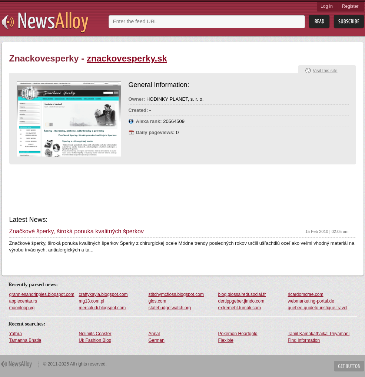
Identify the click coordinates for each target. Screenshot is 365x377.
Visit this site (325, 70)
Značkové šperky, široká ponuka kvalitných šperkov (76, 231)
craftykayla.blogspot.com (103, 294)
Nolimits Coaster (95, 333)
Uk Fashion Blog (95, 340)
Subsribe (349, 22)
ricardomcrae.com (305, 294)
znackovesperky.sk (127, 58)
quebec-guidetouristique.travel (318, 307)
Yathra (15, 333)
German (157, 340)
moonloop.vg (22, 307)
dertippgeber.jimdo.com (241, 301)
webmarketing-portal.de (311, 301)
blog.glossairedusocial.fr (242, 294)
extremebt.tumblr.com (239, 307)
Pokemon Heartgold (238, 333)
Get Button (349, 366)
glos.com (157, 301)
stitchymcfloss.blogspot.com (176, 294)
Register (350, 6)
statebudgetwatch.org (170, 307)
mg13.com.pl (91, 301)
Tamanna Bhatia (25, 340)
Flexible (225, 340)
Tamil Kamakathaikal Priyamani (319, 333)
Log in (327, 6)
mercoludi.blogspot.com (102, 307)
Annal (154, 333)
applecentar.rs (23, 301)
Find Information (304, 340)
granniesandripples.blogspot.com (41, 294)
